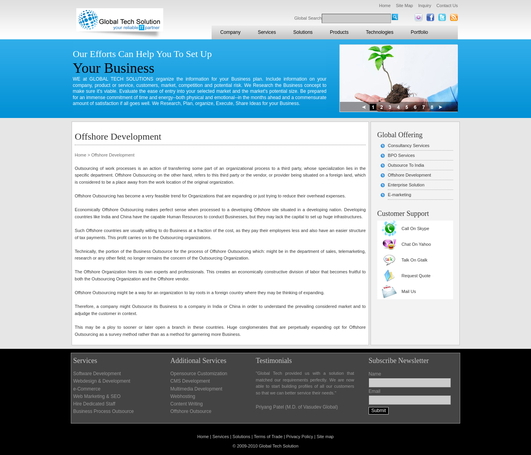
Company (230, 32)
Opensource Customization (198, 373)
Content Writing (186, 404)
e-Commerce (86, 389)
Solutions (302, 32)
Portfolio (419, 32)
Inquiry (424, 5)
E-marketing (399, 194)
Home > (82, 155)
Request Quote (416, 275)
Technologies (379, 32)
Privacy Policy (299, 436)
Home (385, 5)
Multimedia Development (196, 389)
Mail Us (409, 291)
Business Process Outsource (103, 411)
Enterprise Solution (406, 184)
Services (267, 32)
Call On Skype (415, 228)
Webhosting (182, 396)
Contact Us (447, 5)
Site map (325, 436)
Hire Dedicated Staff (94, 404)
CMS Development (190, 381)
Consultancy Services (409, 145)
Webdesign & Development (101, 381)
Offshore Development (409, 175)
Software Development (97, 373)
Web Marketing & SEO (97, 396)
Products (339, 32)
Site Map (404, 5)
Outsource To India (406, 165)
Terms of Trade (268, 436)
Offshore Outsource (191, 411)
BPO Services (401, 155)
